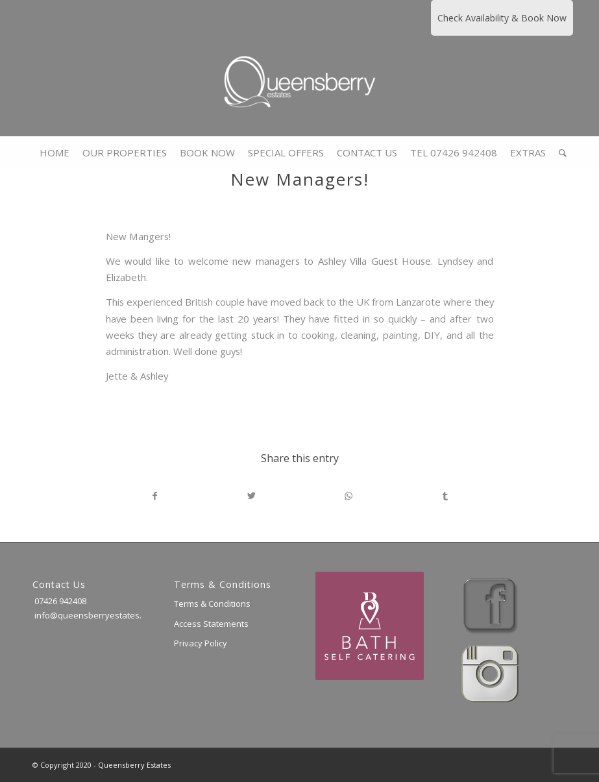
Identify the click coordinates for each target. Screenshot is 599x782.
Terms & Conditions (212, 603)
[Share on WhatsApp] (348, 496)
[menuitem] (54, 152)
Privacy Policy (200, 643)
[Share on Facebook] (154, 496)
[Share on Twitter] (252, 496)
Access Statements (211, 623)
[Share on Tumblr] (445, 496)
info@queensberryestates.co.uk (97, 615)
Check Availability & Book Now (502, 18)
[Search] (559, 152)
